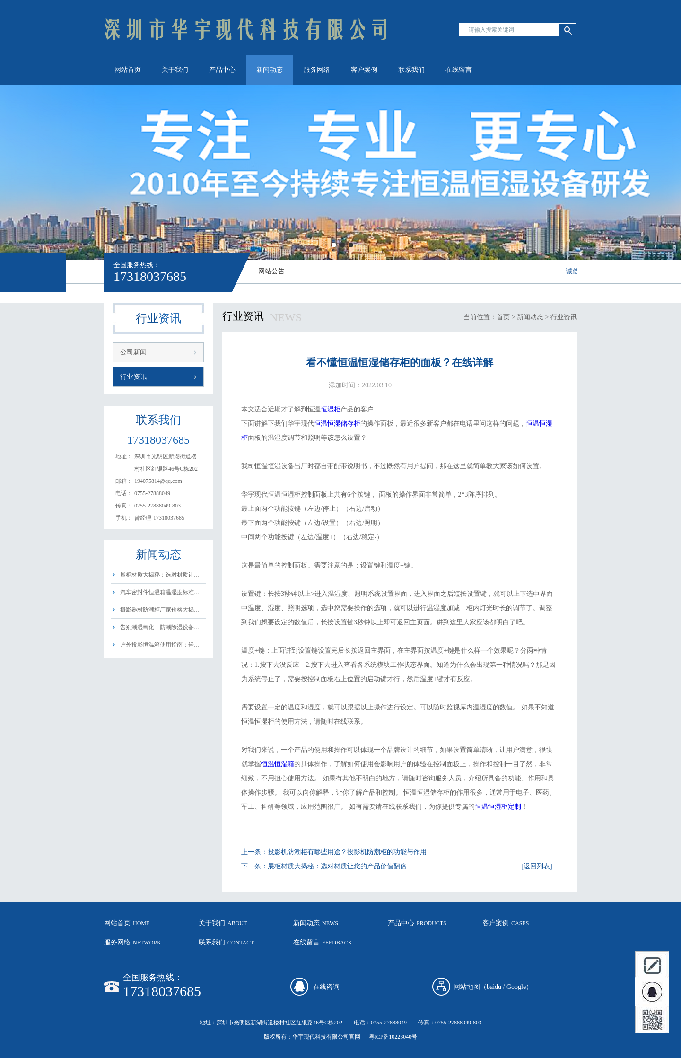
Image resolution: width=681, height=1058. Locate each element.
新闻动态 (269, 69)
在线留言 (458, 69)
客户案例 (364, 69)
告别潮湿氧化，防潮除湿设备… (160, 627)
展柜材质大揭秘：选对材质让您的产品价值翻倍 (337, 866)
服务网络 (317, 69)
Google (516, 986)
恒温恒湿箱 (277, 764)
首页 (503, 317)
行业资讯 (133, 376)
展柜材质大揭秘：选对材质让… (160, 574)
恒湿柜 (330, 409)
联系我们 (411, 69)
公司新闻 (133, 352)
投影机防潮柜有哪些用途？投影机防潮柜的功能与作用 (347, 852)
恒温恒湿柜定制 (498, 806)
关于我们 (175, 69)
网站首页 (127, 69)
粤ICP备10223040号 (393, 1036)
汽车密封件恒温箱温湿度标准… (160, 592)
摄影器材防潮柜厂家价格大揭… (160, 609)
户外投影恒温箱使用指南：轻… (160, 644)
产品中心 (222, 69)
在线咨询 (326, 986)
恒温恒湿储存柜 (337, 423)
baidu (494, 986)
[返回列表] (536, 866)
